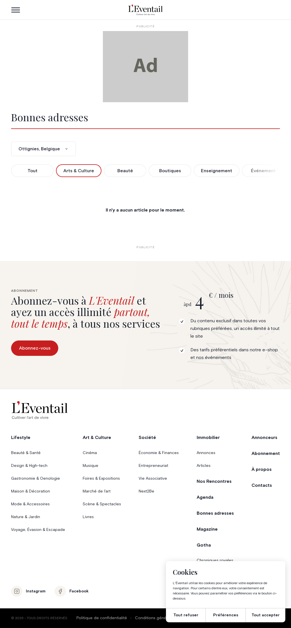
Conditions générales (155, 618)
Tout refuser (185, 615)
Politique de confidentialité (101, 618)
